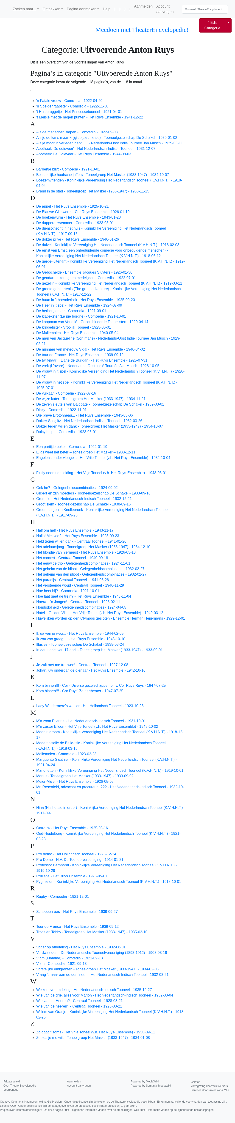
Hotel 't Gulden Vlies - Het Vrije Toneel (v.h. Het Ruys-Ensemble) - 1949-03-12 (99, 613)
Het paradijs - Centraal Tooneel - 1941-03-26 (72, 580)
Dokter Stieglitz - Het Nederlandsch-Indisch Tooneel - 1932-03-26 (89, 421)
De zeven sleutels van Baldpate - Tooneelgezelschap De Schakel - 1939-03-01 (100, 404)
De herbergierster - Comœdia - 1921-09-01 (71, 311)
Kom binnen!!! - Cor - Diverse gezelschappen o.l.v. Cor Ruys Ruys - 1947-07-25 (101, 685)
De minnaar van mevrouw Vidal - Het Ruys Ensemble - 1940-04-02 (90, 349)
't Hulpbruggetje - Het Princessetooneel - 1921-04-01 (79, 112)
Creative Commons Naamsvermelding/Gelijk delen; (113, 1101)
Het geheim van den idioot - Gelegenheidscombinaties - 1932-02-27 (91, 574)
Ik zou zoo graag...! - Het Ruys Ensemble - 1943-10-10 (80, 639)
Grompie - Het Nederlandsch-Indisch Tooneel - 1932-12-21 (84, 499)
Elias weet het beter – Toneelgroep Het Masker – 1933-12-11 (85, 452)
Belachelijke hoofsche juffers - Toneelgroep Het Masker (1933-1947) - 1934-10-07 (102, 175)
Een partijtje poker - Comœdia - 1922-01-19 (71, 447)
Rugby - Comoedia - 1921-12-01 (62, 896)
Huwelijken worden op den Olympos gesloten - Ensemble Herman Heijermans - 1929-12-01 (110, 618)
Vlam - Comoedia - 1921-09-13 (61, 964)
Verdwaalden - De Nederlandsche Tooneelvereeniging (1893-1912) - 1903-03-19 (101, 953)
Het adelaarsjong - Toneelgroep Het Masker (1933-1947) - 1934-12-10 (93, 547)
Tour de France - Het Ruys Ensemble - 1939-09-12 (77, 926)
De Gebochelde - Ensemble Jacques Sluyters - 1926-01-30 (84, 272)
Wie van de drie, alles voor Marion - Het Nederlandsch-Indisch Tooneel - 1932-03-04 (104, 995)
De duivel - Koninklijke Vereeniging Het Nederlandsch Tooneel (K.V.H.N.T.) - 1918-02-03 (107, 245)
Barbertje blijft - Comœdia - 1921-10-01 (68, 169)
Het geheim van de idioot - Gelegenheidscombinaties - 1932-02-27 (90, 569)
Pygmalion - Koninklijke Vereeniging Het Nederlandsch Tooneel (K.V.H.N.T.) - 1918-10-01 (108, 882)
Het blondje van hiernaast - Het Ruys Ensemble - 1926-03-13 (86, 552)
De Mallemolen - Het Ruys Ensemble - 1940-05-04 (77, 333)
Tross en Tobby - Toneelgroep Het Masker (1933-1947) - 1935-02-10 (91, 932)
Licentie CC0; (68, 1105)
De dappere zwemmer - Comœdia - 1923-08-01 (75, 223)
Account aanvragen (165, 9)
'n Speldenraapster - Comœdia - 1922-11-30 (72, 106)
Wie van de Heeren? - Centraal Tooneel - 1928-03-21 (79, 1001)
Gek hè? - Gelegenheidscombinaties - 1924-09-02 (77, 488)
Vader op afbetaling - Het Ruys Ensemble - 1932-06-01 (81, 947)
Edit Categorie (212, 25)
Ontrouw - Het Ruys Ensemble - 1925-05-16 (72, 828)
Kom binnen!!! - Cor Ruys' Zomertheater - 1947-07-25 (79, 691)
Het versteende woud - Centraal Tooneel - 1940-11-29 (80, 585)
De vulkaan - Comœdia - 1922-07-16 (66, 393)
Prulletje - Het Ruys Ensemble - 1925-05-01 (71, 876)
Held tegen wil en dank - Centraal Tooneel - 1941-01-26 (81, 541)
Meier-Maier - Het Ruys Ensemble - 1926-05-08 (75, 781)
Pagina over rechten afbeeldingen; (107, 1110)
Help (106, 9)
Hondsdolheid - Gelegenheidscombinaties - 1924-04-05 (81, 607)
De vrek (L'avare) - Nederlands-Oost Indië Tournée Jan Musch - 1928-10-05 (97, 366)
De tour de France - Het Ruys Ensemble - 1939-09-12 (80, 355)
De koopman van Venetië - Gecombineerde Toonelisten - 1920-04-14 (92, 322)
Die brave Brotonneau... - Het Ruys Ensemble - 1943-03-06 (84, 415)
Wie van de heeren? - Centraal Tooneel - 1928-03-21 (79, 1006)
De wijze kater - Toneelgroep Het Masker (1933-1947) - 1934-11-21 (90, 399)
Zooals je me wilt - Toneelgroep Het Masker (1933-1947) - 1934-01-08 (93, 1038)
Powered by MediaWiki (145, 1081)
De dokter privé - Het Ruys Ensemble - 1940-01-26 (77, 239)
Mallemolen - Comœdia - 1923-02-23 (66, 754)
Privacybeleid (11, 1081)
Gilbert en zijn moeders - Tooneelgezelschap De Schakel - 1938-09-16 (93, 493)
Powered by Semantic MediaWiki (151, 1085)
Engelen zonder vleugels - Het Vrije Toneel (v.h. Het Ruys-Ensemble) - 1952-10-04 (103, 458)
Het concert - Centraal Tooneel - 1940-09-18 (72, 558)
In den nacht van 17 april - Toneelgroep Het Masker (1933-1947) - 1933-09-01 (99, 650)
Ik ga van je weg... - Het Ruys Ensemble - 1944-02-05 (80, 633)
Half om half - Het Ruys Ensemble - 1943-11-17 (75, 530)
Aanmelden (143, 6)
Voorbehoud (10, 1089)
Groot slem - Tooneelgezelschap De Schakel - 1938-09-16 (83, 504)
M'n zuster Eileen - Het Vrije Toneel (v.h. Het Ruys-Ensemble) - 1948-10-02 (97, 726)
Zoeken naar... (24, 9)
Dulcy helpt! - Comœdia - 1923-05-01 (66, 432)
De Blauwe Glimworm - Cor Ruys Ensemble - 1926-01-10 (82, 212)
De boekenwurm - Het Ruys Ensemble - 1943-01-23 (78, 217)
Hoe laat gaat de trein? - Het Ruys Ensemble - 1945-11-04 (83, 596)
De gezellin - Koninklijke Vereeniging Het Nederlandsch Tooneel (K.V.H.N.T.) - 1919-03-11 (109, 283)
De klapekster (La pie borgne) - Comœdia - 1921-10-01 (81, 316)
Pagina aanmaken (81, 9)
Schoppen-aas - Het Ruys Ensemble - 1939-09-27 (77, 912)
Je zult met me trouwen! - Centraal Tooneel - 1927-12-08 (82, 665)
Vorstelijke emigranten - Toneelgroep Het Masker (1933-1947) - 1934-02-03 (97, 969)
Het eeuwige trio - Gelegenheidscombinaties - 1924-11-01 (83, 563)
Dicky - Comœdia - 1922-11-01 (61, 410)
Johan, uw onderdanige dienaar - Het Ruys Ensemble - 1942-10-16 (90, 670)
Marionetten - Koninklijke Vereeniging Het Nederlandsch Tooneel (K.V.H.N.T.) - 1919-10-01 (109, 770)
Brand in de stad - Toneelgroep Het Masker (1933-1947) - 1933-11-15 (92, 191)
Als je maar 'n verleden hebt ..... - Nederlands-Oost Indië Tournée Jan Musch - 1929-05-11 (109, 143)
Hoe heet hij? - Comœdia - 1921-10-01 (67, 591)
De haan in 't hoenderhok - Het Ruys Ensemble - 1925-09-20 (85, 300)
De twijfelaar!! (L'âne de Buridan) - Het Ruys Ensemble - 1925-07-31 (91, 360)
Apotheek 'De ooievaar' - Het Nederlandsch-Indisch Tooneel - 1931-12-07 (95, 149)
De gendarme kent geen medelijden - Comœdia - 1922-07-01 (86, 278)
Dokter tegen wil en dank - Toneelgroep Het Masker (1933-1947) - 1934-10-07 (99, 426)
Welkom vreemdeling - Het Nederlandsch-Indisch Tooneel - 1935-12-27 (94, 990)
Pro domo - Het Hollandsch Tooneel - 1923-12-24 (76, 854)
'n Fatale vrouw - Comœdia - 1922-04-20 (69, 101)
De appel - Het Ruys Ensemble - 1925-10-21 (72, 206)
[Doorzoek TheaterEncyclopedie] (205, 9)
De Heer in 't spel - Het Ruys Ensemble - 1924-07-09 (79, 305)
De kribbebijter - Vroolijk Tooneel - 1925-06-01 (73, 327)
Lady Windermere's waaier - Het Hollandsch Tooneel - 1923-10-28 (90, 706)
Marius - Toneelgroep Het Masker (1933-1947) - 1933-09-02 (85, 776)
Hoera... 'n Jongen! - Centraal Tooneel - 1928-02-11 (78, 602)
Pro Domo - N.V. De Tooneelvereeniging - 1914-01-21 (79, 860)
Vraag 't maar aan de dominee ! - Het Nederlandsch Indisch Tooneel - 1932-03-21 (102, 975)
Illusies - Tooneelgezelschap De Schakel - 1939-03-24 (80, 644)
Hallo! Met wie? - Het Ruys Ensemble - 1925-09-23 (77, 536)
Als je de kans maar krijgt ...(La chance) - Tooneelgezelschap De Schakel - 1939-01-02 (106, 138)
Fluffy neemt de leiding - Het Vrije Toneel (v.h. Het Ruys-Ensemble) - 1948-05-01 (101, 473)
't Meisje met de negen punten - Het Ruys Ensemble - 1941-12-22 (89, 117)
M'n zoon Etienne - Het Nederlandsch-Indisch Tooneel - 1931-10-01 (91, 721)
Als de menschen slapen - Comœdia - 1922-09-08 (77, 132)
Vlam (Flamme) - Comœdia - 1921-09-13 (69, 958)
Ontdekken (51, 9)
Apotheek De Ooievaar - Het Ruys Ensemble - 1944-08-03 (83, 154)
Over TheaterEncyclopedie (19, 1085)
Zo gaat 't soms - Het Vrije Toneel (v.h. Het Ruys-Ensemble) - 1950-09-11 (95, 1032)
